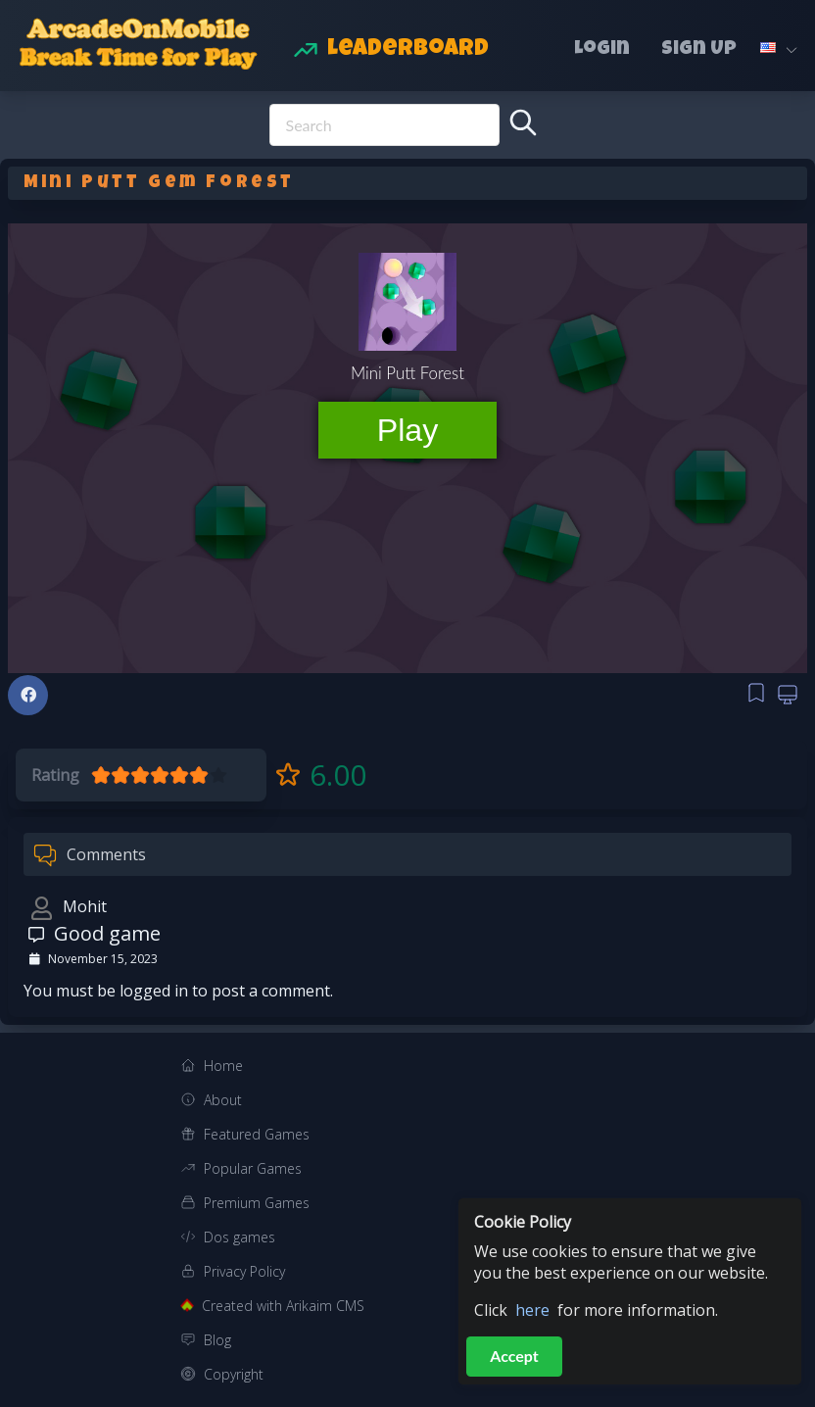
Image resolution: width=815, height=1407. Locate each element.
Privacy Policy (244, 1271)
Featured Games (257, 1134)
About (223, 1100)
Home (223, 1065)
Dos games (239, 1237)
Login (602, 50)
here (532, 1310)
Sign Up (699, 50)
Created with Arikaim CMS (283, 1305)
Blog (217, 1340)
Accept (514, 1355)
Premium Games (257, 1202)
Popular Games (253, 1168)
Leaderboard (408, 50)
